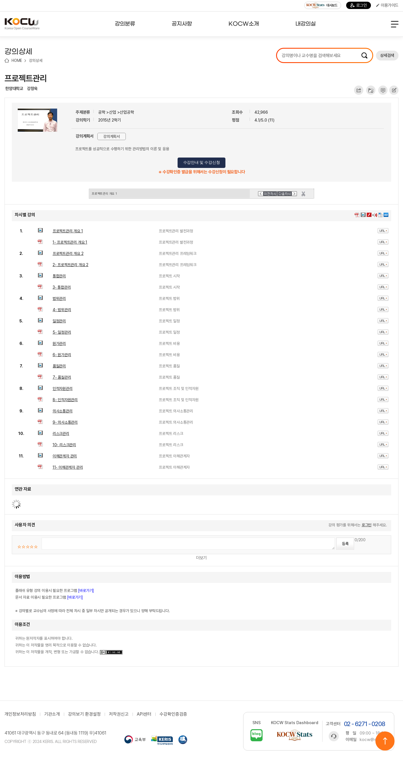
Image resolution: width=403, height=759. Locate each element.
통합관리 (59, 276)
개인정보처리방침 (20, 714)
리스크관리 (61, 433)
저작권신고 (119, 714)
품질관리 (59, 366)
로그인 (358, 5)
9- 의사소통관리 (65, 422)
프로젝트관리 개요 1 (68, 231)
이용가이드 (387, 5)
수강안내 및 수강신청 (201, 162)
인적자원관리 (63, 388)
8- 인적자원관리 (65, 400)
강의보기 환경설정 (84, 714)
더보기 (201, 557)
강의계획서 (111, 136)
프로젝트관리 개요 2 (68, 253)
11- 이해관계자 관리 (68, 467)
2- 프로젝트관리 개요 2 (70, 264)
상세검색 (387, 55)
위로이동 (385, 741)
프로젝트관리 (26, 78)
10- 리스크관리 (64, 445)
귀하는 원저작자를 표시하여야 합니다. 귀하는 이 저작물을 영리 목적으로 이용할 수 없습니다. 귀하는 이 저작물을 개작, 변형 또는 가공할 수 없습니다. (68, 645)
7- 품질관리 (62, 377)
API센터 (144, 714)
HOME (17, 60)
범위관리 (59, 298)
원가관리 (59, 343)
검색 (364, 55)
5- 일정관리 (62, 332)
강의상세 (35, 60)
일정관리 (59, 321)
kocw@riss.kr (373, 739)
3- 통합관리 (62, 287)
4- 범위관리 (62, 309)
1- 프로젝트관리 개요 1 (70, 242)
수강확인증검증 (173, 714)
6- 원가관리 (62, 354)
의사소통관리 (63, 411)
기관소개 (52, 714)
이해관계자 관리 (65, 456)
